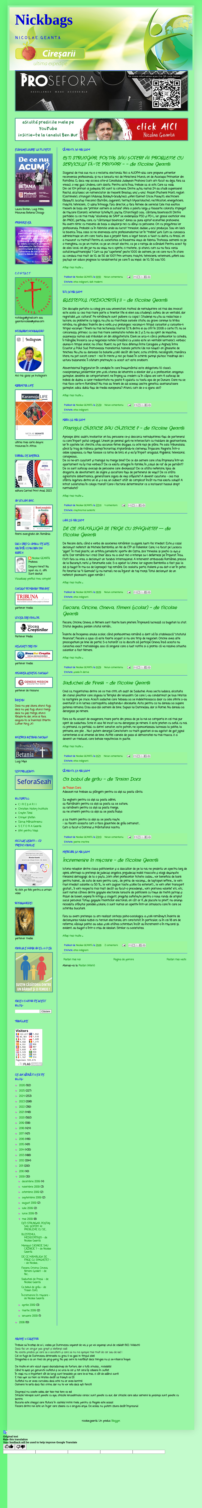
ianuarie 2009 (30, 1316)
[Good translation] (9, 1447)
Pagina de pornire (123, 960)
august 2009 (29, 1203)
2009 (22, 1177)
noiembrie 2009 (31, 1187)
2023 (22, 1102)
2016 (22, 1139)
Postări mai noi (72, 960)
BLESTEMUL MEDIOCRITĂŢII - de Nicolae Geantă (115, 300)
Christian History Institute (33, 809)
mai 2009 (28, 1219)
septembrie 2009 (32, 1198)
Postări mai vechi (176, 960)
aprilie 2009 (29, 1305)
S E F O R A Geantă (29, 826)
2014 (22, 1150)
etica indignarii (81, 282)
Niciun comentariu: (114, 277)
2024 (22, 1096)
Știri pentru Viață (28, 831)
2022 (22, 1107)
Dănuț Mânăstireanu (30, 822)
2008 (22, 1323)
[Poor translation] (21, 1447)
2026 (22, 1086)
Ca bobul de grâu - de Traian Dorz (102, 779)
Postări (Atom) (87, 966)
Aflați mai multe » (73, 268)
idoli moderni (95, 282)
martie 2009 (29, 1311)
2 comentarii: (111, 945)
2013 (22, 1155)
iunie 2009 (28, 1214)
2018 (22, 1128)
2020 (22, 1118)
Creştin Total (25, 813)
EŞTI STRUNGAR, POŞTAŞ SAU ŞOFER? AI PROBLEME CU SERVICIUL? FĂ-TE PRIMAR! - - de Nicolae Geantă (123, 161)
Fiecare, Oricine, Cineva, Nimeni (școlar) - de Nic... (34, 1271)
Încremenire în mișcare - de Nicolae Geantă (110, 860)
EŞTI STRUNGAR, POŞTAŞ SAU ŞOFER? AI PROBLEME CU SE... (35, 1227)
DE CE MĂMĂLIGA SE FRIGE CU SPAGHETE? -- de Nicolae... (36, 1260)
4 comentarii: (111, 505)
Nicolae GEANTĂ (41, 558)
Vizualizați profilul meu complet (33, 579)
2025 (22, 1091)
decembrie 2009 (31, 1182)
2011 (21, 1166)
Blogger (115, 1421)
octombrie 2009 (31, 1192)
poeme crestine (81, 842)
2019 (22, 1123)
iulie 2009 (28, 1208)
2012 (22, 1161)
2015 (22, 1145)
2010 (22, 1171)
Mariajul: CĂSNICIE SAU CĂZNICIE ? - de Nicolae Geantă (123, 428)
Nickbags (44, 20)
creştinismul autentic (84, 510)
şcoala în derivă (81, 672)
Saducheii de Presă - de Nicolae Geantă (106, 683)
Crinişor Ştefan (26, 818)
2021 (22, 1112)
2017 (22, 1134)
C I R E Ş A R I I (27, 805)
